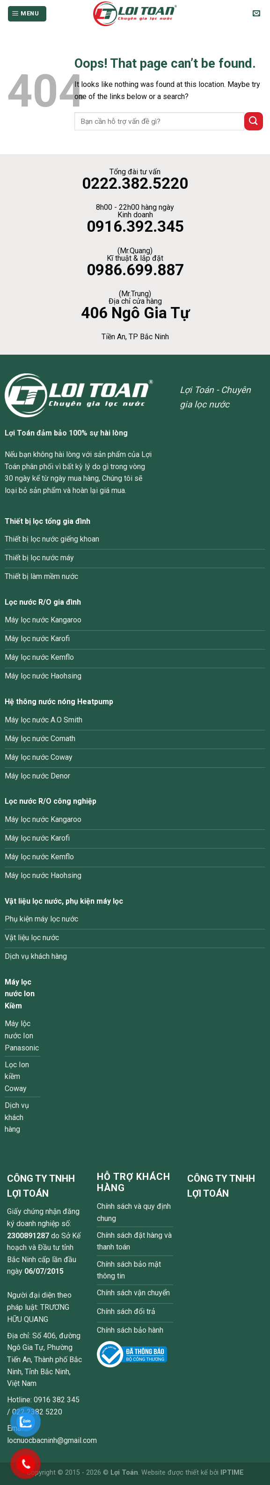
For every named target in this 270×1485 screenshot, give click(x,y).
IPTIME (232, 1473)
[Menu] (27, 13)
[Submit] (253, 121)
